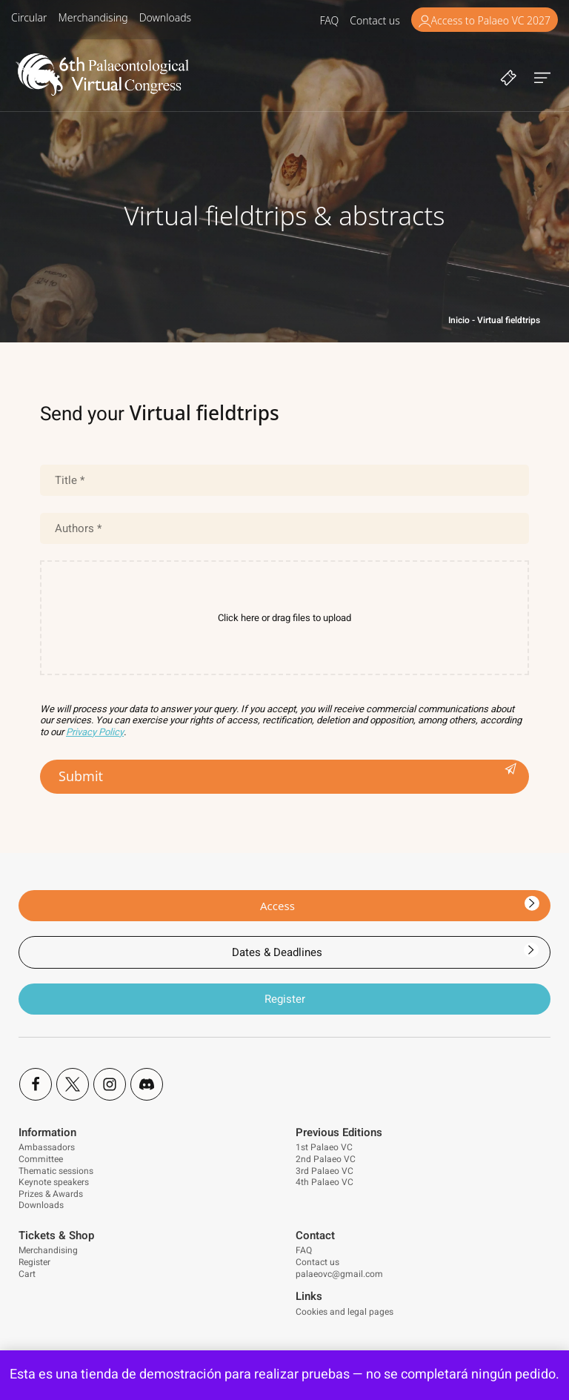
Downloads (41, 1205)
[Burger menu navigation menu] (543, 76)
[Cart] (509, 76)
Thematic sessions (56, 1171)
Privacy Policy (95, 732)
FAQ (304, 1250)
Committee (41, 1159)
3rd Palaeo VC (324, 1171)
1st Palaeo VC (324, 1147)
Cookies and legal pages (344, 1311)
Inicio (459, 320)
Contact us (317, 1262)
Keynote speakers (54, 1182)
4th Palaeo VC (324, 1182)
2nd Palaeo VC (326, 1159)
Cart (27, 1274)
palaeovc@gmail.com (339, 1274)
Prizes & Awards (51, 1194)
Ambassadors (47, 1147)
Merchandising (48, 1250)
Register (34, 1262)
